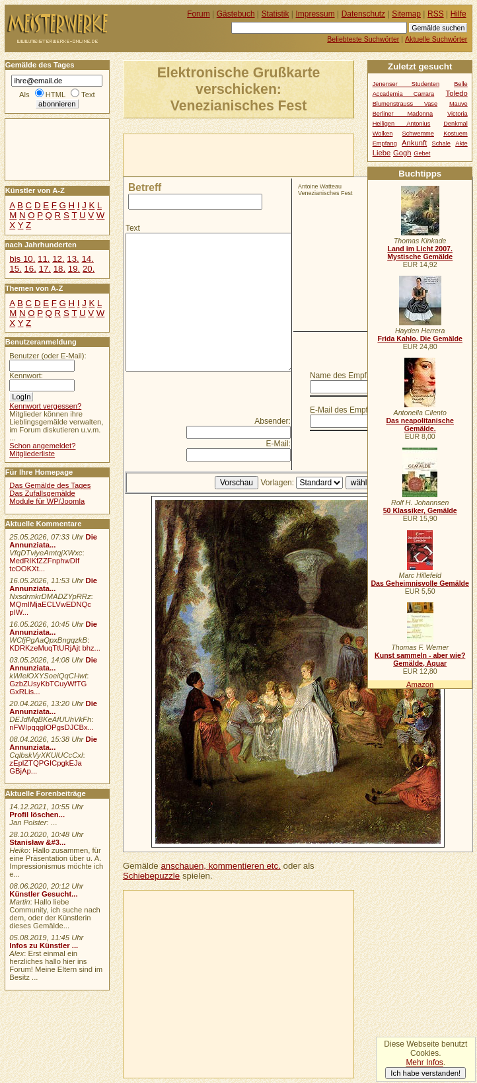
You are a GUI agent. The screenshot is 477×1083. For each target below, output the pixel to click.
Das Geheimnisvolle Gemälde (420, 583)
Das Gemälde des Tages (50, 485)
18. (59, 269)
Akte (461, 143)
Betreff (144, 187)
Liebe (382, 153)
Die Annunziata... (53, 541)
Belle (461, 84)
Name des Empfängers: (351, 375)
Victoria (457, 113)
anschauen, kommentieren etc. (220, 866)
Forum (198, 14)
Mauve (458, 103)
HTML (55, 95)
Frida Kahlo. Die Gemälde (419, 338)
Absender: (272, 421)
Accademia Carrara (404, 94)
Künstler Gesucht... (43, 894)
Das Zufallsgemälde (42, 493)
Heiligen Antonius (402, 123)
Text (133, 228)
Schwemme (418, 133)
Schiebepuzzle (151, 876)
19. (74, 269)
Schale (441, 143)
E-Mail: (278, 443)
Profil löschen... (37, 815)
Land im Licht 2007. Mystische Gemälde (420, 253)
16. (30, 269)
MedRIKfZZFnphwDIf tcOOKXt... (44, 565)
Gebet (422, 153)
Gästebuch (236, 14)
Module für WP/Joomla (47, 501)
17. (45, 269)
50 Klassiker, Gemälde (420, 510)
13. (73, 259)
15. (15, 269)
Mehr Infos (424, 1062)
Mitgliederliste (32, 454)
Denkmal (455, 123)
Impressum (315, 14)
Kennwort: (26, 376)
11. (44, 259)
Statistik (275, 14)
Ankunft (414, 143)
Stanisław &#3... (37, 842)
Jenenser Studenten (406, 84)
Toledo (457, 93)
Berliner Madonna (403, 113)
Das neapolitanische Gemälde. (420, 424)
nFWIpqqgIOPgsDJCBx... (51, 727)
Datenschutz (363, 14)
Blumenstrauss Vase (405, 103)
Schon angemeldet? (42, 446)
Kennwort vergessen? (45, 406)
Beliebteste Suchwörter (363, 39)
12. (58, 259)
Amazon (419, 684)
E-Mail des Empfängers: (352, 410)
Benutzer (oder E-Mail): (47, 356)
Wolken (383, 133)
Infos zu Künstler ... (43, 945)
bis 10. (22, 259)
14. (87, 259)
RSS (435, 14)
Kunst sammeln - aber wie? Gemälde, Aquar (420, 659)
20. (88, 269)
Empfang (385, 143)
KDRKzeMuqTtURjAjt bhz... (54, 648)
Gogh (402, 153)
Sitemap (406, 14)
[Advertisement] (278, 154)
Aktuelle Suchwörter (436, 39)
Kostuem (455, 133)
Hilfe (458, 14)
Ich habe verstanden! (425, 1073)
